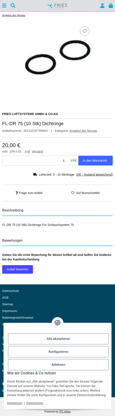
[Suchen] (13, 5)
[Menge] (35, 160)
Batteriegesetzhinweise (17, 317)
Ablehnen (58, 365)
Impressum (14, 403)
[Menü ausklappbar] (4, 5)
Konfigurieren (58, 352)
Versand (37, 151)
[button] (102, 5)
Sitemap (7, 304)
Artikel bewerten (17, 269)
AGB (5, 297)
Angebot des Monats (83, 130)
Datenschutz (34, 403)
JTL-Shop (65, 411)
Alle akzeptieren (58, 339)
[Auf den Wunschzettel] (84, 31)
